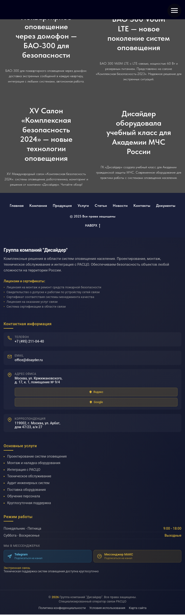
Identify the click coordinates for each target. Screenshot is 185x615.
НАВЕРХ (92, 225)
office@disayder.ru (29, 360)
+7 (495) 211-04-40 (29, 341)
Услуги (83, 205)
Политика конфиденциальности (62, 608)
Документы (165, 205)
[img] (34, 9)
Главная (17, 205)
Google (96, 402)
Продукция (62, 205)
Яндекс (96, 392)
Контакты (141, 205)
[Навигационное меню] (174, 10)
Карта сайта (137, 608)
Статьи (101, 205)
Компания (38, 205)
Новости (120, 205)
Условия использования (107, 608)
